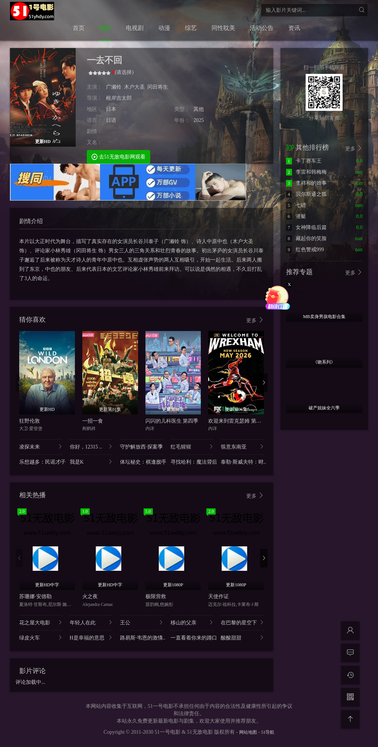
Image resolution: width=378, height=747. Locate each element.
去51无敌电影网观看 (118, 156)
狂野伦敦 (29, 421)
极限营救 (155, 596)
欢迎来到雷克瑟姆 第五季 (237, 421)
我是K (91, 461)
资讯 (294, 28)
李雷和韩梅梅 (306, 172)
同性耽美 (223, 28)
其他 (198, 109)
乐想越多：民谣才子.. (40, 461)
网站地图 (248, 732)
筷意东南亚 (242, 446)
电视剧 (135, 28)
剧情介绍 (31, 221)
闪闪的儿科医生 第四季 (172, 421)
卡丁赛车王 (304, 161)
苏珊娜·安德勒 (35, 596)
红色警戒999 (305, 249)
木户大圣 (134, 87)
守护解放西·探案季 (141, 446)
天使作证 (218, 596)
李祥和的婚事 (306, 183)
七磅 (296, 205)
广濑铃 (113, 87)
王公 (141, 622)
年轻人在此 (91, 622)
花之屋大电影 (40, 622)
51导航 (267, 732)
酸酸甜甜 (242, 637)
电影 (105, 28)
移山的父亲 (192, 622)
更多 (255, 320)
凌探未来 (40, 446)
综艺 (191, 28)
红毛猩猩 (192, 446)
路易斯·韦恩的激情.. (141, 637)
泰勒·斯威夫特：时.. (242, 461)
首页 (79, 28)
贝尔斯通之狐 (306, 194)
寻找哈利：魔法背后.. (192, 461)
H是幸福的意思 (91, 637)
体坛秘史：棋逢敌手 (141, 461)
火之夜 (90, 596)
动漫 (164, 28)
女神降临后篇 (306, 227)
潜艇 (296, 216)
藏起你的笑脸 (306, 238)
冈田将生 (157, 87)
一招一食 (92, 421)
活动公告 (262, 28)
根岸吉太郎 (119, 98)
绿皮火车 (40, 637)
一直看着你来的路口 (192, 637)
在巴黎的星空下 (242, 622)
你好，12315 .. (91, 446)
